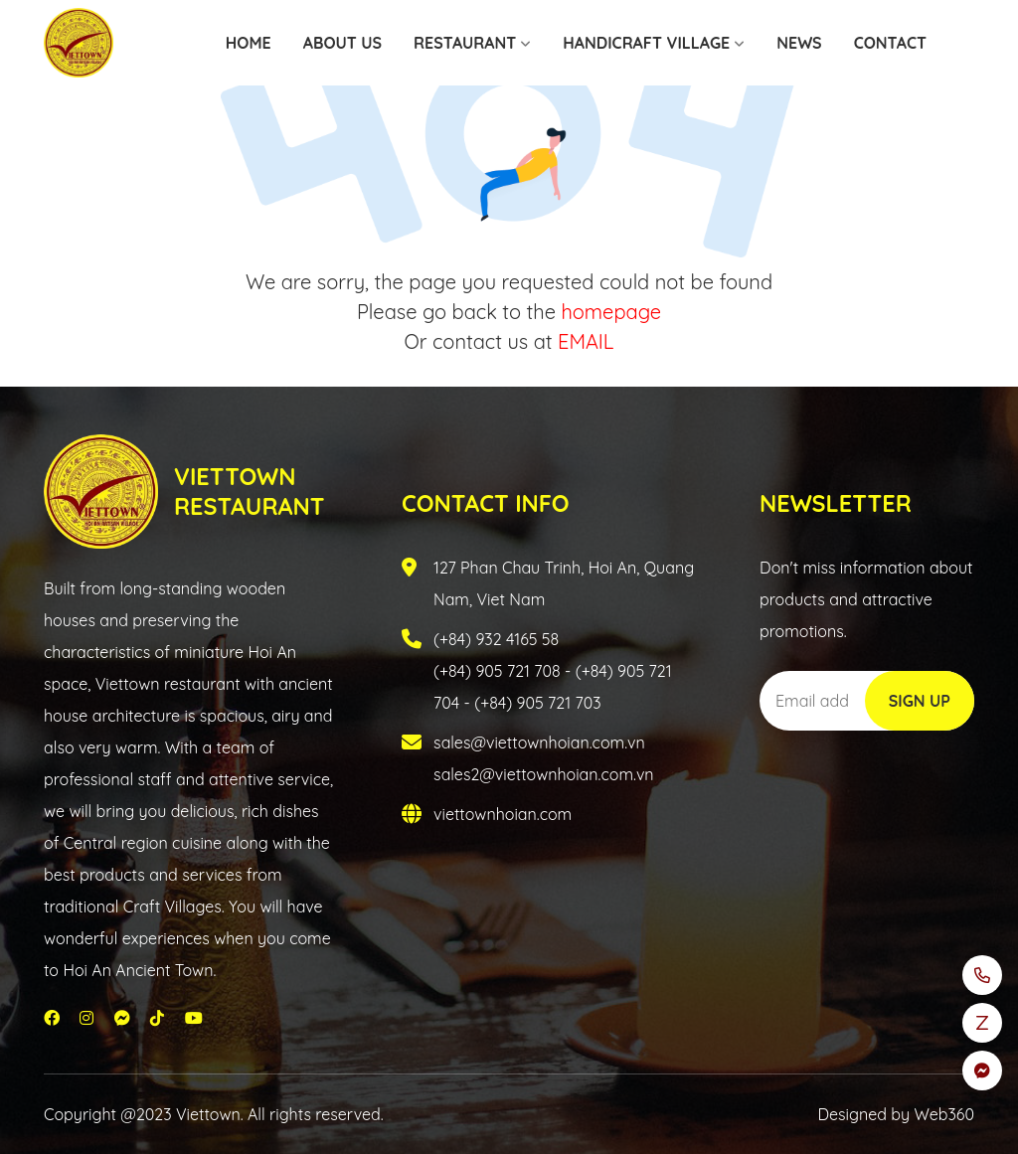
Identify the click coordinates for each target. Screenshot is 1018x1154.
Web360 (944, 1114)
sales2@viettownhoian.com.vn (543, 774)
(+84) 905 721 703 (537, 703)
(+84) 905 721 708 (497, 671)
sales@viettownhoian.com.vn (539, 742)
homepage (611, 311)
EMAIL (585, 341)
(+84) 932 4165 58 (496, 639)
